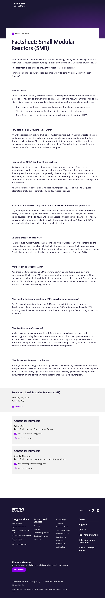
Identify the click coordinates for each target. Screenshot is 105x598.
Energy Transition (20, 519)
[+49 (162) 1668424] (55, 468)
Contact (82, 530)
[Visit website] (19, 569)
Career (82, 519)
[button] (19, 5)
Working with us (62, 534)
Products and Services (40, 520)
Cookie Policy (47, 582)
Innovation (60, 540)
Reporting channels (88, 535)
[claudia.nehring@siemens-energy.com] (55, 463)
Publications (60, 547)
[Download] (55, 406)
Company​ (61, 519)
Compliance (60, 544)
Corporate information (20, 582)
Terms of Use (58, 582)
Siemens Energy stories (87, 548)
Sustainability (61, 537)
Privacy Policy (35, 582)
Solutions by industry (42, 533)
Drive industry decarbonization (17, 540)
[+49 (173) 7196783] (55, 438)
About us (59, 523)
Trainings (37, 539)
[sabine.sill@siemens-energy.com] (55, 433)
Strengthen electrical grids (21, 535)
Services (37, 529)
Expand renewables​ (19, 527)
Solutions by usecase (41, 536)
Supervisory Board (63, 530)
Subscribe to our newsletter (87, 541)
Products (37, 526)
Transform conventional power (20, 531)
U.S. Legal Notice (18, 585)
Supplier (83, 524)
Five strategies (17, 523)
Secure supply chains (19, 544)
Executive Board (62, 527)
